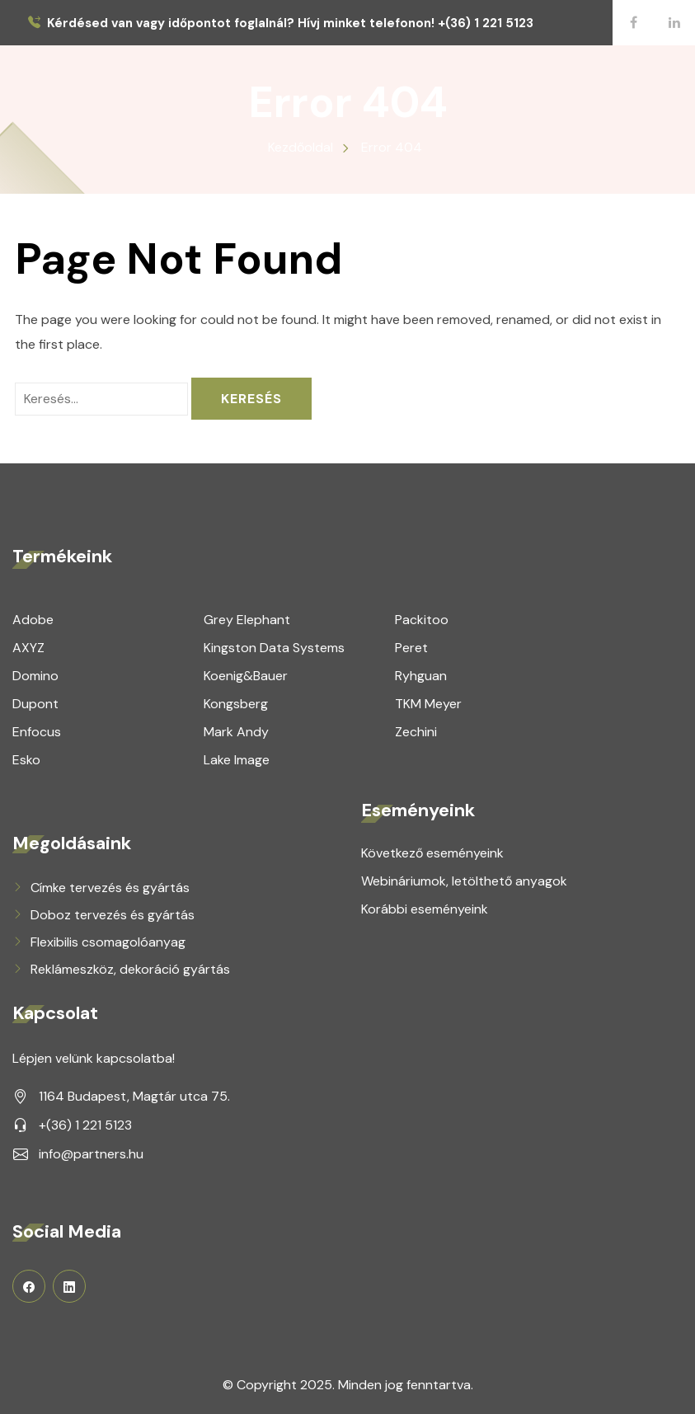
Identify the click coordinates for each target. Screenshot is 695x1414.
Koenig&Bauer (246, 675)
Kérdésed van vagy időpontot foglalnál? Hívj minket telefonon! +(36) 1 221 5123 (290, 23)
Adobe (33, 619)
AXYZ (28, 647)
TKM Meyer (428, 703)
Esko (26, 759)
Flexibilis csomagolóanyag (108, 942)
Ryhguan (421, 675)
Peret (411, 647)
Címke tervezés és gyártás (110, 887)
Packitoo (421, 619)
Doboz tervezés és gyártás (113, 914)
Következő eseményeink (432, 853)
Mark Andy (236, 731)
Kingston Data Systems (274, 647)
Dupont (35, 703)
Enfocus (36, 731)
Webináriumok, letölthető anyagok (464, 881)
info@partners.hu (91, 1154)
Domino (35, 675)
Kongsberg (236, 703)
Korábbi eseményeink (424, 909)
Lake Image (237, 759)
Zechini (416, 731)
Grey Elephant (247, 619)
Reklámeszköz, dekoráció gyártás (130, 969)
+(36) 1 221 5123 (85, 1125)
